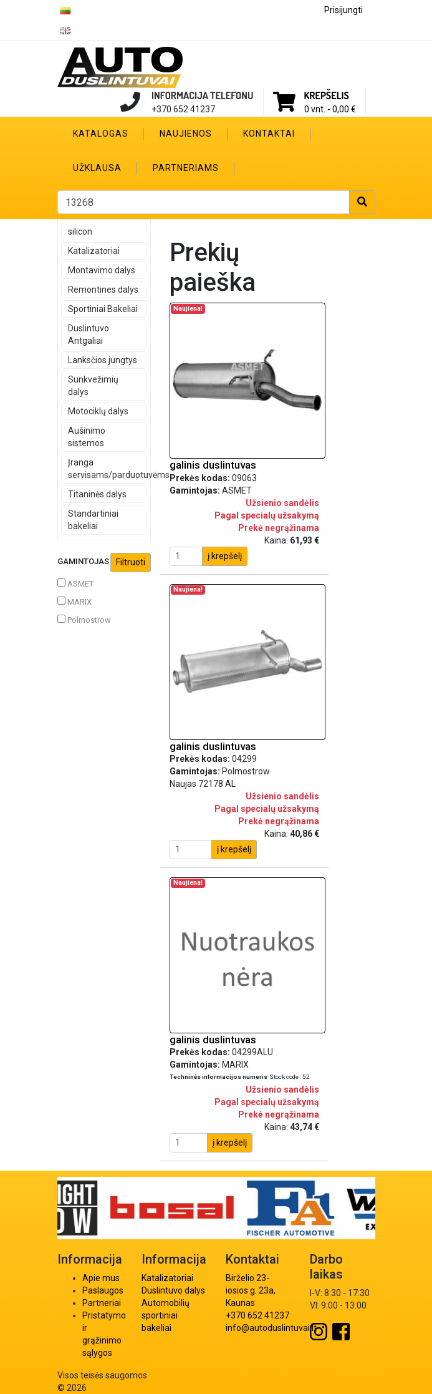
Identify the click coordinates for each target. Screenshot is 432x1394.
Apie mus (101, 1278)
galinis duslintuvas (213, 465)
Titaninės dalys (97, 494)
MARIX (74, 602)
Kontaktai (269, 134)
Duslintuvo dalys (173, 1290)
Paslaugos (102, 1290)
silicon (80, 231)
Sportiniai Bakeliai (103, 309)
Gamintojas (104, 562)
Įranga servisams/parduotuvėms (107, 468)
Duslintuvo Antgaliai (88, 334)
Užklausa (97, 168)
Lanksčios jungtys (102, 360)
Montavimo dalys (101, 270)
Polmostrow (84, 620)
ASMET (75, 583)
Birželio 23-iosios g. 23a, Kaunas (251, 1290)
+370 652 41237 (257, 1315)
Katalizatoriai (94, 251)
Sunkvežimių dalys (93, 385)
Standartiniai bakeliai (93, 520)
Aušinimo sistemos (86, 437)
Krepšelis (326, 95)
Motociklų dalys (98, 411)
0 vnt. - (330, 109)
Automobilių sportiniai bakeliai (166, 1315)
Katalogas (100, 134)
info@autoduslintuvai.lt (271, 1328)
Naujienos (186, 134)
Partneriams (186, 168)
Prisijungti (343, 10)
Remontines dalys (103, 290)
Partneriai (101, 1303)
